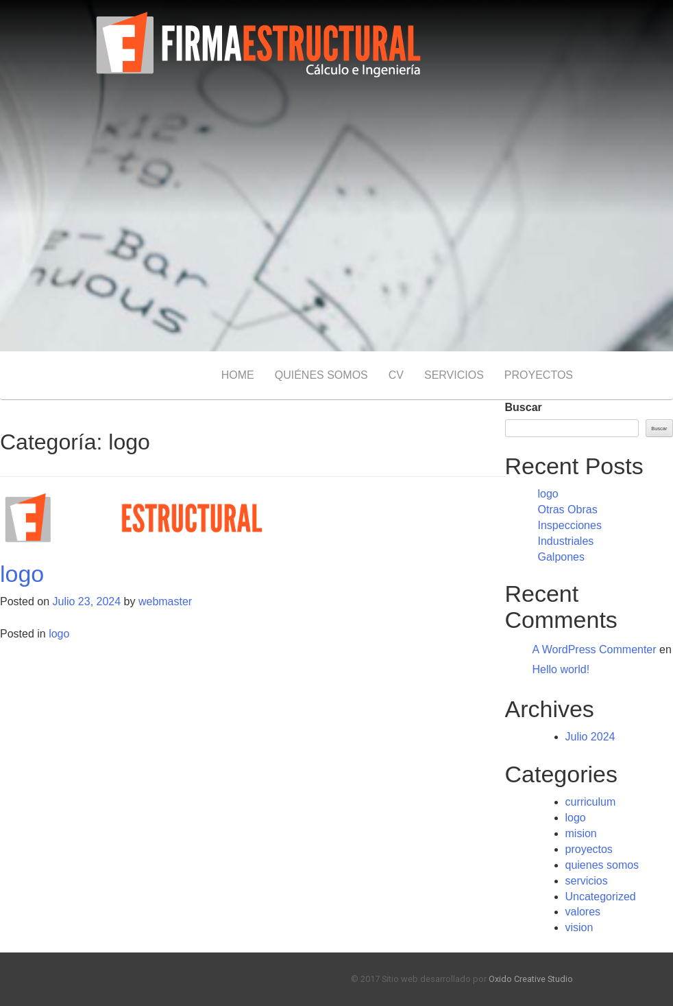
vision (579, 927)
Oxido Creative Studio (531, 979)
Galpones (561, 557)
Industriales (566, 541)
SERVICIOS (454, 375)
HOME (237, 375)
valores (583, 911)
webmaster (165, 601)
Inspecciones (570, 525)
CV (396, 375)
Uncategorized (600, 896)
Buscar (523, 407)
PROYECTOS (538, 375)
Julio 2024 (590, 736)
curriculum (590, 802)
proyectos (589, 849)
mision (581, 833)
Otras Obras (568, 509)
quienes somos (602, 865)
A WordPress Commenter (595, 649)
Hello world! (561, 669)
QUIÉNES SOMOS (321, 375)
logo (22, 574)
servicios (586, 881)
